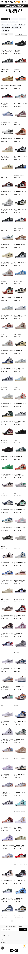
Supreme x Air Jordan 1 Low (6, 598)
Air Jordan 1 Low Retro (20, 316)
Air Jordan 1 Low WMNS (5, 757)
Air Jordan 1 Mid (19, 121)
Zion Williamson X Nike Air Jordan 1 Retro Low (7, 86)
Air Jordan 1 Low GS (5, 687)
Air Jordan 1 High (19, 616)
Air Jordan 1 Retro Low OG (19, 227)
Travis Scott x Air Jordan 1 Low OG (7, 457)
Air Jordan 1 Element (20, 880)
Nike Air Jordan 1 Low (18, 51)
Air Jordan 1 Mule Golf (5, 104)
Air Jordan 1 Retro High (5, 157)
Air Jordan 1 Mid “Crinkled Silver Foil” (7, 210)
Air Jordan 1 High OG (20, 192)
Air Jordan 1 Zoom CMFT (18, 651)
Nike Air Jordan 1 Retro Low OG (6, 51)
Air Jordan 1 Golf (6, 651)
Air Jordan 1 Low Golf (20, 492)
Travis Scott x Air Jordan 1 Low (20, 581)
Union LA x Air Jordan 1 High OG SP (6, 298)
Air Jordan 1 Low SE (20, 157)
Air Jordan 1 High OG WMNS (19, 139)
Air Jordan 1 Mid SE (6, 280)
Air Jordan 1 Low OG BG (19, 846)
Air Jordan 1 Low (20, 103)
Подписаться (23, 929)
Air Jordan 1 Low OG (5, 245)
